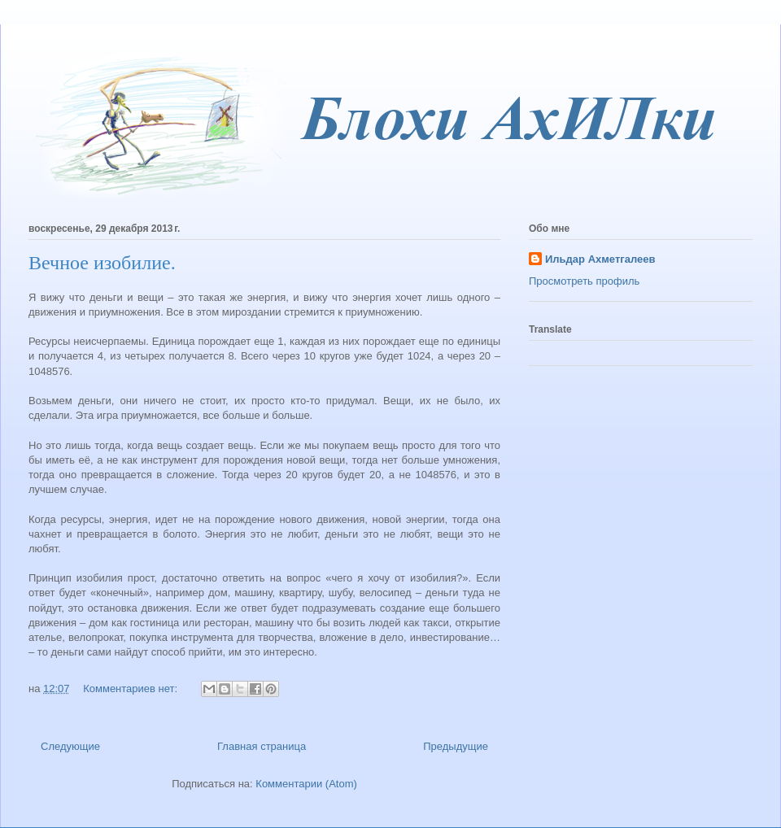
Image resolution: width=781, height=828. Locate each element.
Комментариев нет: (132, 688)
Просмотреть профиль (584, 281)
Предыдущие (455, 746)
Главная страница (261, 746)
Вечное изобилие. (102, 262)
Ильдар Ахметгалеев (600, 259)
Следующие (70, 746)
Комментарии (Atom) (306, 784)
